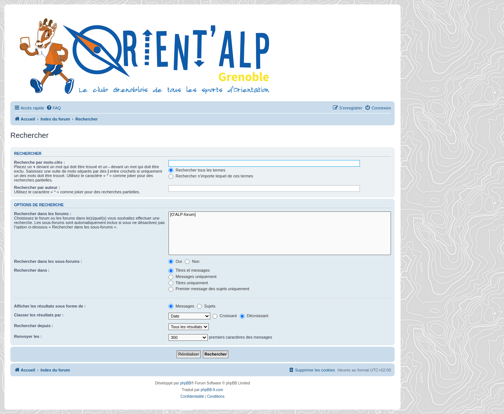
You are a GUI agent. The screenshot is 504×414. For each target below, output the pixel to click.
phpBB (185, 383)
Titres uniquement (188, 283)
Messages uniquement (192, 276)
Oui (175, 261)
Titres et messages (189, 270)
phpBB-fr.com (212, 390)
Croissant (224, 315)
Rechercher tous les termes (196, 170)
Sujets (206, 306)
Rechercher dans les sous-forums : (48, 261)
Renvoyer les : (28, 336)
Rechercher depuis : (33, 325)
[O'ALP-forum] (279, 214)
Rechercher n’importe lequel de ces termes (210, 176)
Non (192, 261)
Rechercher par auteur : (37, 187)
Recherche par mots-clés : (39, 162)
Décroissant (254, 315)
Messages (181, 306)
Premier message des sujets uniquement (208, 288)
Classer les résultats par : (39, 315)
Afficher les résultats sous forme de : (50, 306)
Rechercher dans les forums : (42, 213)
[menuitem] (53, 108)
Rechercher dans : (32, 270)
